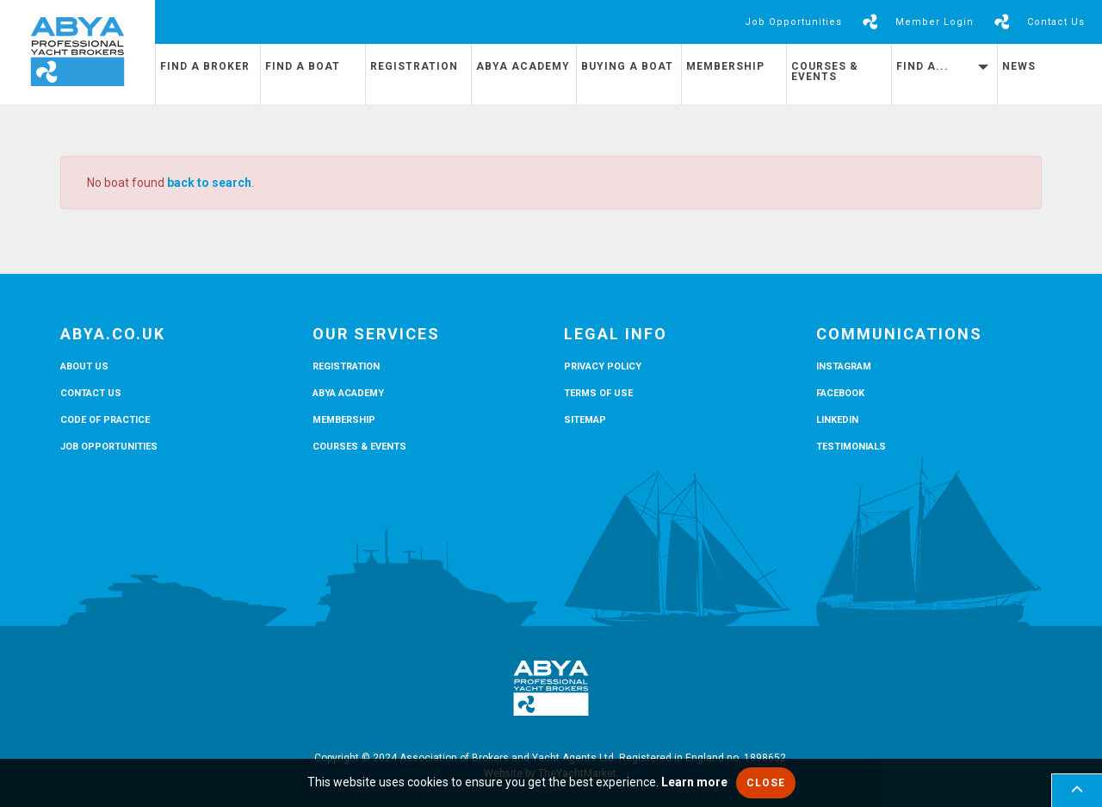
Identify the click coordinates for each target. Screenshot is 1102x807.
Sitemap (585, 419)
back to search (209, 182)
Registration (414, 66)
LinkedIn (837, 419)
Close (765, 783)
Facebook (840, 393)
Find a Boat (302, 66)
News (1019, 66)
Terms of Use (598, 393)
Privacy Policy (602, 366)
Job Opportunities (793, 22)
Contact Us (1056, 22)
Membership (725, 66)
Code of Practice (105, 419)
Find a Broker (205, 66)
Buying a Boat (627, 66)
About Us (84, 366)
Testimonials (851, 446)
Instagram (843, 366)
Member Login (934, 22)
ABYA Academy (523, 66)
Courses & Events (824, 71)
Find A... (941, 66)
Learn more (694, 782)
